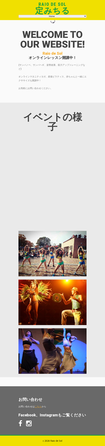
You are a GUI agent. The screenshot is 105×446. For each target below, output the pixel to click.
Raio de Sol (52, 4)
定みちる (52, 10)
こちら (38, 406)
